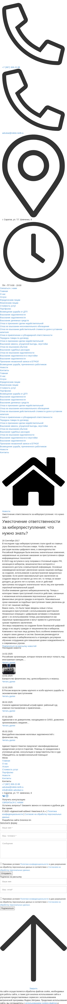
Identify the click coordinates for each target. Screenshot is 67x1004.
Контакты (6, 778)
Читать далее (8, 662)
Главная (6, 761)
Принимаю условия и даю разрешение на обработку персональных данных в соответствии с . (33, 867)
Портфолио (7, 772)
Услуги (5, 766)
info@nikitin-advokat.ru (12, 790)
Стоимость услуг (10, 769)
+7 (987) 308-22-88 (11, 67)
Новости (6, 775)
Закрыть (33, 988)
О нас (5, 763)
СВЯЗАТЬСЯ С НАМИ (12, 802)
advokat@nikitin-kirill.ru (12, 133)
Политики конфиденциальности (34, 864)
